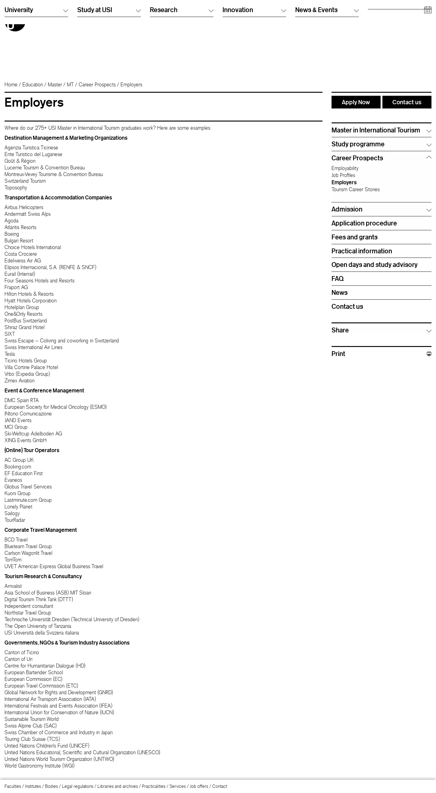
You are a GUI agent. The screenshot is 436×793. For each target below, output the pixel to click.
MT (70, 84)
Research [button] (181, 63)
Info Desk (303, 19)
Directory (303, 13)
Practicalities (153, 786)
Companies (378, 44)
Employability (345, 168)
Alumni (374, 25)
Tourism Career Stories (356, 189)
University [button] (36, 63)
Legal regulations (77, 786)
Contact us (406, 102)
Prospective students (387, 13)
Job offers (199, 786)
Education (32, 84)
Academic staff (382, 32)
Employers (344, 182)
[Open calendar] (427, 63)
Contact (219, 786)
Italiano (229, 13)
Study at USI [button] (109, 63)
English (229, 19)
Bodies (51, 786)
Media (373, 38)
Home (11, 84)
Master (55, 84)
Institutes (33, 786)
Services (178, 786)
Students (376, 19)
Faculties (13, 786)
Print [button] (381, 354)
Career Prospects (97, 84)
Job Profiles (343, 175)
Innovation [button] (254, 63)
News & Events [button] (327, 63)
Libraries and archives (117, 786)
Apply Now (356, 102)
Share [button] (340, 330)
